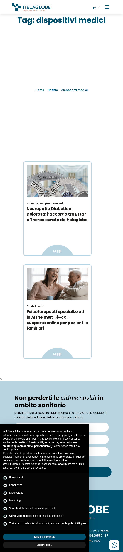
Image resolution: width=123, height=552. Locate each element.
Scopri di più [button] (44, 544)
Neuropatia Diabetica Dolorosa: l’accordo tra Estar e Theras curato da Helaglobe (57, 214)
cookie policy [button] (10, 449)
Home (39, 90)
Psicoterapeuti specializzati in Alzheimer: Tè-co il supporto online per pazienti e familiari (57, 320)
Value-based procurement (45, 203)
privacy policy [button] (63, 435)
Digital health (36, 306)
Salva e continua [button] (44, 536)
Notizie (53, 90)
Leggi (57, 251)
